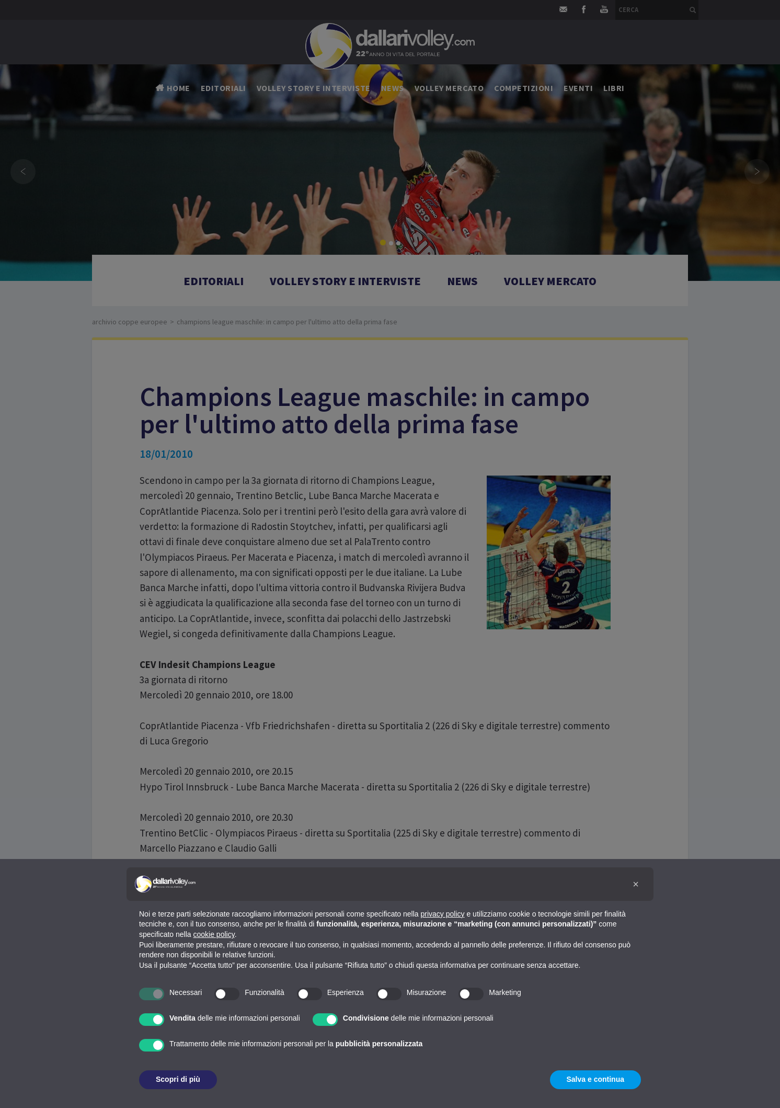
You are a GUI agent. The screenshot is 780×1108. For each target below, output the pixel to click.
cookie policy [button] (214, 934)
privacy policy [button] (443, 914)
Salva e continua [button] (595, 1079)
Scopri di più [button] (178, 1079)
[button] (635, 884)
